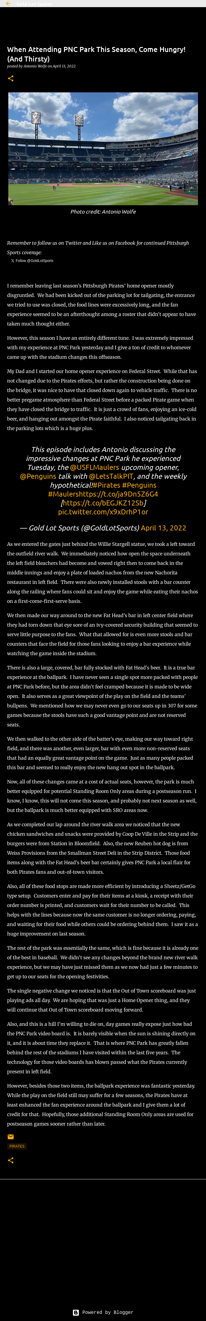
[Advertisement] (103, 1248)
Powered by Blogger (102, 1312)
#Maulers (63, 493)
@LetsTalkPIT (111, 476)
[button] (10, 79)
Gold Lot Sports (34, 3)
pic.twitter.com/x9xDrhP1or (103, 511)
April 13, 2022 (163, 527)
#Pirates (106, 485)
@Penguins (38, 476)
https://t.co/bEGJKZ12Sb (103, 502)
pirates (16, 1146)
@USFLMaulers (94, 467)
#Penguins (139, 485)
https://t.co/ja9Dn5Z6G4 (118, 493)
